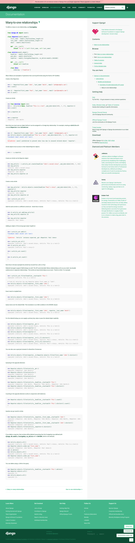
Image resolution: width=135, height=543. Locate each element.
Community (81, 7)
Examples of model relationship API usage (112, 85)
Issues (74, 7)
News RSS (87, 523)
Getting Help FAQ (64, 508)
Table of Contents (113, 105)
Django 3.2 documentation (101, 75)
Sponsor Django (113, 508)
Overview (37, 7)
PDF (109, 140)
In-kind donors (52, 533)
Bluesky (86, 517)
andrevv (103, 534)
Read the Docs (103, 142)
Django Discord (64, 511)
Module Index (100, 105)
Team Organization (11, 514)
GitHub (86, 508)
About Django (10, 508)
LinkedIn (86, 520)
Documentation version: (125, 535)
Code (68, 7)
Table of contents (99, 60)
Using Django (100, 78)
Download (45, 7)
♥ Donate (99, 7)
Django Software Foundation (14, 517)
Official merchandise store (116, 514)
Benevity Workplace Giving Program (119, 517)
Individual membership (40, 520)
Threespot (91, 534)
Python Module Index (100, 66)
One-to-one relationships (74, 489)
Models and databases (104, 82)
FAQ (93, 97)
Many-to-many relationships (15, 489)
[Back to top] (131, 540)
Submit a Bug (38, 514)
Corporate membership (115, 511)
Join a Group (38, 508)
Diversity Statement (11, 523)
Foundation (91, 7)
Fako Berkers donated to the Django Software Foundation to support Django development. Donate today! (113, 32)
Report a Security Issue (41, 517)
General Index (98, 63)
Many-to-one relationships (101, 44)
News (63, 7)
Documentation (55, 7)
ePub (113, 140)
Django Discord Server (99, 112)
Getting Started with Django (14, 511)
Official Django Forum (99, 120)
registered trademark (52, 539)
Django (11, 7)
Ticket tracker (96, 127)
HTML (106, 140)
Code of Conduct (10, 520)
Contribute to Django (40, 511)
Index (94, 105)
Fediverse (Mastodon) (90, 514)
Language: (128, 531)
